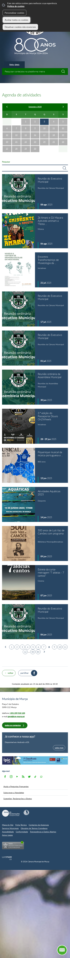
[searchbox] (35, 71)
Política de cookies (15, 6)
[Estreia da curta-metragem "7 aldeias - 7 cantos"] (35, 582)
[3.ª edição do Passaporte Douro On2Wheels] (35, 426)
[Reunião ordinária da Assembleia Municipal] (35, 387)
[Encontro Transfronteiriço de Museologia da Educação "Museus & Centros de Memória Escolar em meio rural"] (35, 269)
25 (54, 141)
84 (38, 651)
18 (54, 135)
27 (7, 148)
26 (63, 141)
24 (44, 141)
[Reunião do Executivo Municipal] (35, 191)
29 (26, 148)
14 (16, 135)
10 (44, 128)
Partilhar (24, 672)
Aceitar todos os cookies (16, 19)
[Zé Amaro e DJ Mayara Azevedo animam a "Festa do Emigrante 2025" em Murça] (35, 230)
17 (44, 135)
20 (7, 141)
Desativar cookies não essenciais (20, 26)
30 (35, 148)
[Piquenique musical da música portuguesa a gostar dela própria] (35, 465)
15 (26, 135)
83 (33, 651)
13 (7, 135)
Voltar (10, 672)
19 (63, 135)
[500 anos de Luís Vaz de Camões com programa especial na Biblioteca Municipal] (35, 543)
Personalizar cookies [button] (14, 12)
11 (54, 128)
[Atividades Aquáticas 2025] (35, 504)
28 (16, 148)
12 (63, 128)
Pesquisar (6, 161)
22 (26, 141)
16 (35, 135)
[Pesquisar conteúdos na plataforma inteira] (64, 71)
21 (16, 141)
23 (35, 141)
